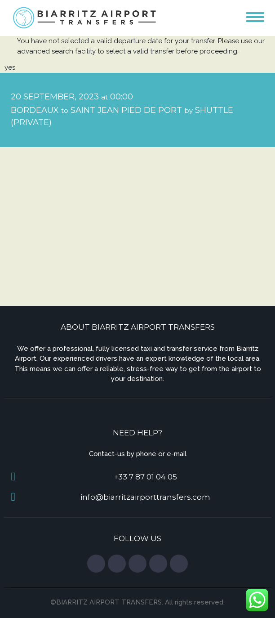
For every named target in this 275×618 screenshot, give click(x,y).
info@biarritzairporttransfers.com (145, 497)
